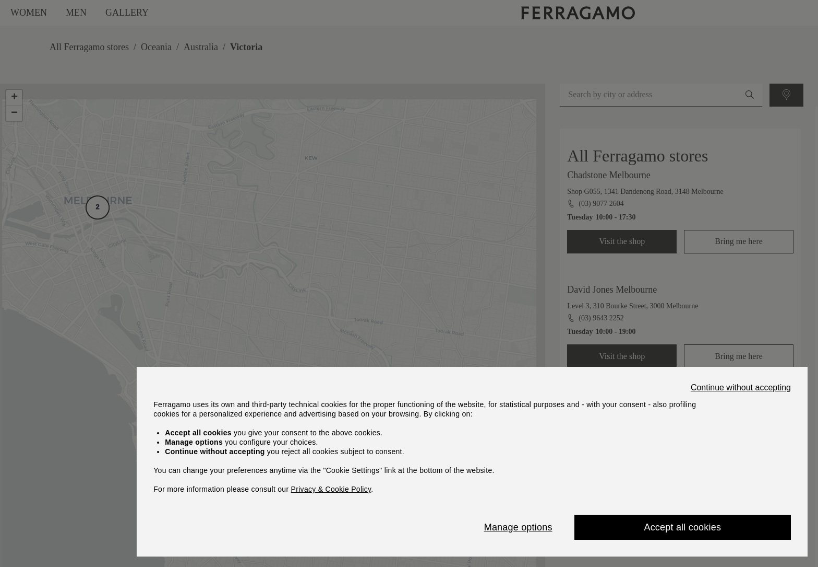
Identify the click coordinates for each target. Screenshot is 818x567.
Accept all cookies (682, 527)
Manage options (518, 527)
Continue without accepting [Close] (741, 388)
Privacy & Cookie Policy (331, 489)
